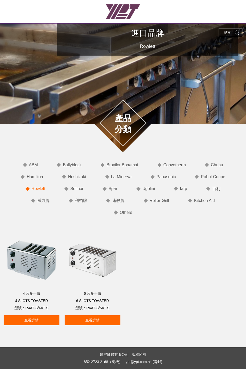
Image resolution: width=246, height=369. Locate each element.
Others (126, 212)
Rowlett (38, 188)
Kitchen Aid (204, 200)
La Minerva (121, 177)
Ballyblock (72, 165)
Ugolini (148, 188)
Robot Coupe (213, 177)
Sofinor (76, 188)
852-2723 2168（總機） (103, 362)
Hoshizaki (77, 177)
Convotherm (174, 165)
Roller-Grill (159, 200)
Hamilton (35, 177)
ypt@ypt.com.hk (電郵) (144, 362)
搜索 (232, 32)
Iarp (183, 188)
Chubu (217, 165)
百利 (216, 188)
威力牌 (43, 200)
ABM (33, 165)
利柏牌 (81, 200)
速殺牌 (118, 200)
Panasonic (166, 177)
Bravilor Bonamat (122, 165)
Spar (113, 188)
